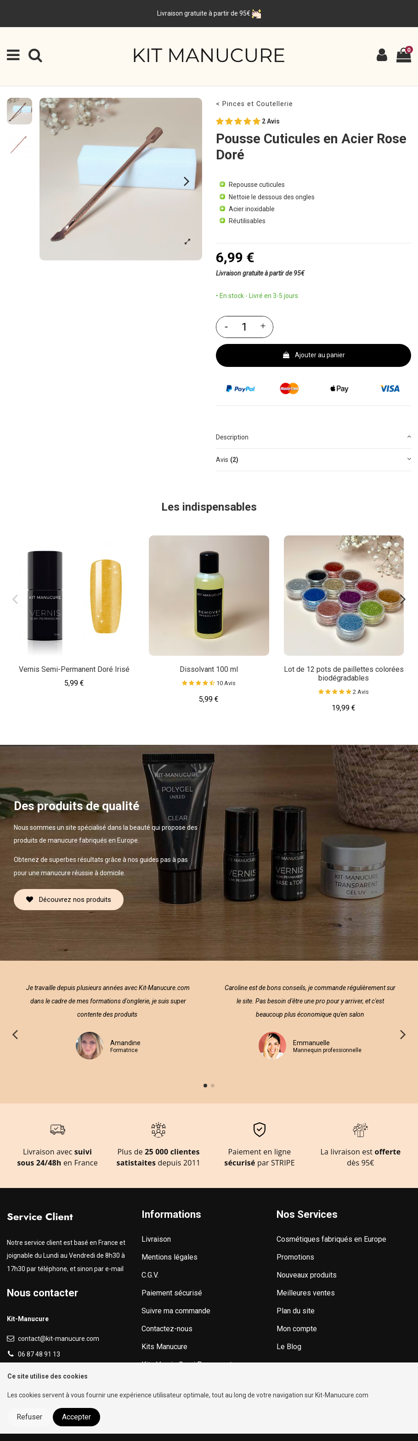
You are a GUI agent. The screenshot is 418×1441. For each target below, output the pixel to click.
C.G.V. (149, 1275)
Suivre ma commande (175, 1310)
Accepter (76, 1417)
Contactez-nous (166, 1328)
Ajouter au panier (313, 355)
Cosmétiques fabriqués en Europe (331, 1239)
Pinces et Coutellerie (257, 104)
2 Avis (248, 122)
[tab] (313, 438)
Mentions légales (169, 1257)
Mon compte (297, 1328)
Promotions (295, 1257)
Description (313, 436)
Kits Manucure (164, 1346)
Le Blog (289, 1346)
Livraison (156, 1239)
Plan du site (296, 1310)
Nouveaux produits (307, 1275)
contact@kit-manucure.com (58, 1338)
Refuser (29, 1417)
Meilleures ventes (306, 1293)
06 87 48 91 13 (39, 1354)
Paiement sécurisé (171, 1293)
